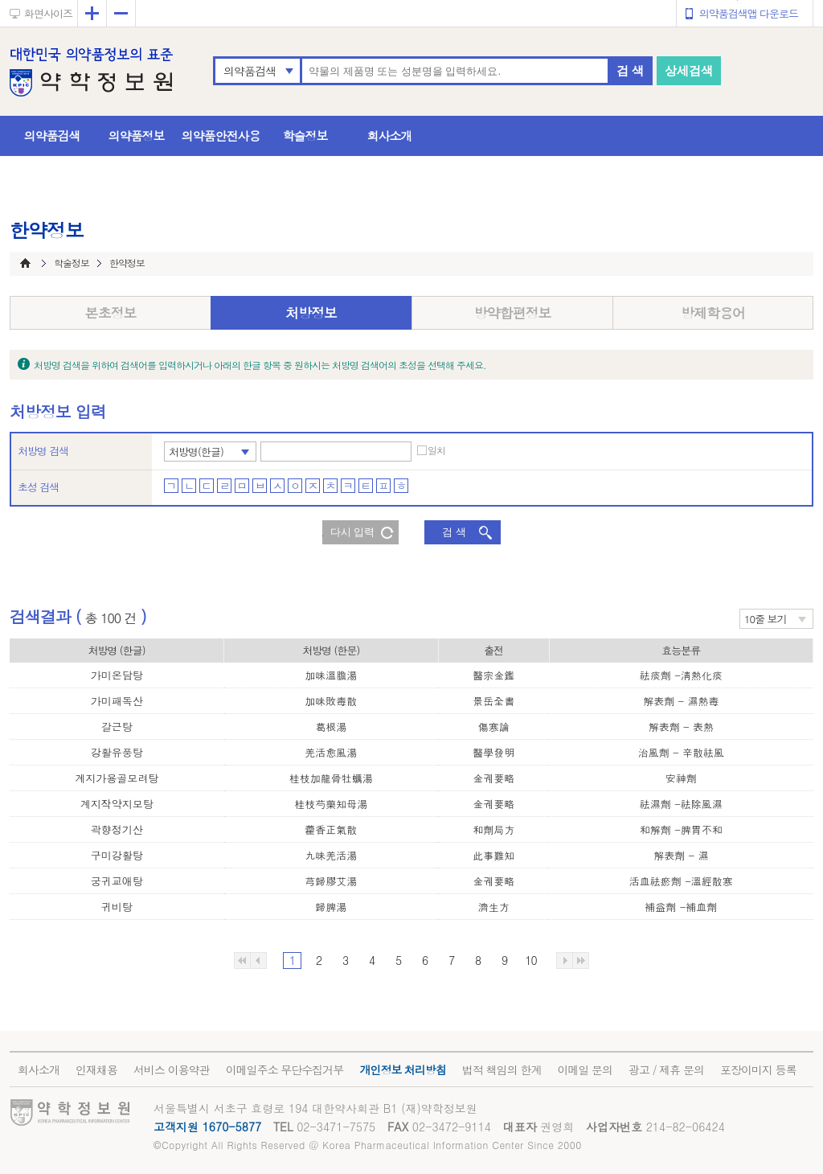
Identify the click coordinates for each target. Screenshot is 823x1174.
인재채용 (96, 1069)
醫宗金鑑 (493, 675)
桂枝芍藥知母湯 (330, 803)
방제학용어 (713, 312)
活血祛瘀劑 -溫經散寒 (681, 881)
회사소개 (389, 135)
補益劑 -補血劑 (681, 906)
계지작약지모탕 (117, 803)
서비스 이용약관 (171, 1069)
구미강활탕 (117, 855)
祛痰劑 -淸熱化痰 (681, 675)
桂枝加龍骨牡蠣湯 (331, 778)
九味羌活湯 (331, 855)
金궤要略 (493, 778)
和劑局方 (493, 829)
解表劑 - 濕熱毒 (681, 700)
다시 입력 (352, 532)
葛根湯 (330, 726)
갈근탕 (117, 726)
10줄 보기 (765, 618)
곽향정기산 (117, 829)
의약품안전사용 (221, 135)
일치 (436, 450)
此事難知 (493, 855)
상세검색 (689, 70)
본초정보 (111, 312)
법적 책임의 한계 (501, 1069)
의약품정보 (137, 135)
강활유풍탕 (117, 752)
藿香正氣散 (331, 829)
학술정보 (305, 135)
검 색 (630, 70)
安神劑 (681, 778)
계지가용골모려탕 (116, 778)
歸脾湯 (330, 906)
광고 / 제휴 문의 (666, 1069)
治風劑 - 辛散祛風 (681, 752)
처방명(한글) (196, 451)
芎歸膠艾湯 (331, 881)
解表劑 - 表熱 (681, 726)
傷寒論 (494, 726)
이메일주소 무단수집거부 (285, 1069)
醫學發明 (493, 752)
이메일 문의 (584, 1069)
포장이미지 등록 (758, 1069)
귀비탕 (117, 906)
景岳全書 (493, 700)
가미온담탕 (117, 675)
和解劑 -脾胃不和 (681, 829)
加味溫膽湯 (331, 675)
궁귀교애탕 (117, 881)
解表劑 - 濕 (680, 855)
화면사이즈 (48, 13)
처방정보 (311, 312)
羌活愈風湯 (331, 752)
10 (530, 960)
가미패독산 (117, 700)
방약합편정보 (512, 312)
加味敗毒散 (331, 700)
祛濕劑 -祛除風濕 (681, 803)
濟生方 (494, 906)
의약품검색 (249, 71)
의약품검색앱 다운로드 (748, 13)
